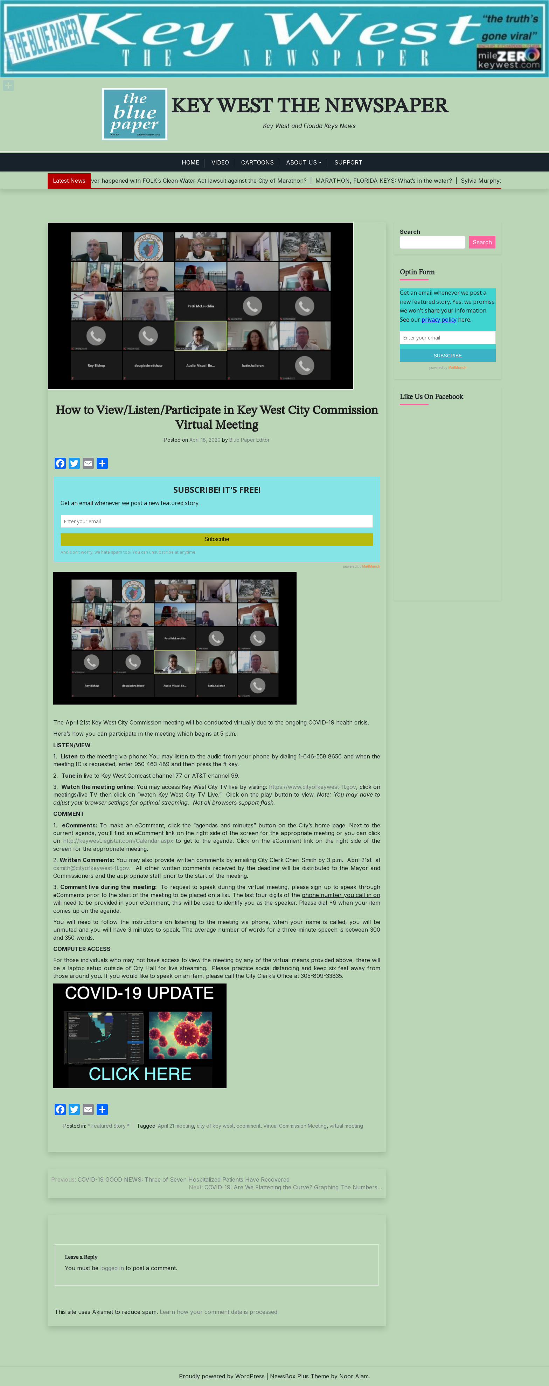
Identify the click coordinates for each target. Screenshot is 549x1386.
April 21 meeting (176, 1126)
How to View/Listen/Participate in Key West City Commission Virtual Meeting (216, 418)
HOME (190, 162)
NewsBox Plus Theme (299, 1376)
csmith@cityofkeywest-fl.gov (91, 868)
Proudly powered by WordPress (222, 1376)
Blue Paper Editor (249, 440)
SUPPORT (348, 162)
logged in (112, 1268)
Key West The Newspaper (309, 106)
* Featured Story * (109, 1126)
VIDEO (220, 162)
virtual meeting (346, 1126)
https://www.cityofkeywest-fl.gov (312, 786)
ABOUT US (301, 162)
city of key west (215, 1126)
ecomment (248, 1126)
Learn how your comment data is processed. (219, 1311)
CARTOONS (257, 162)
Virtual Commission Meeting (295, 1126)
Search (410, 231)
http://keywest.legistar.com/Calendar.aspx (118, 840)
